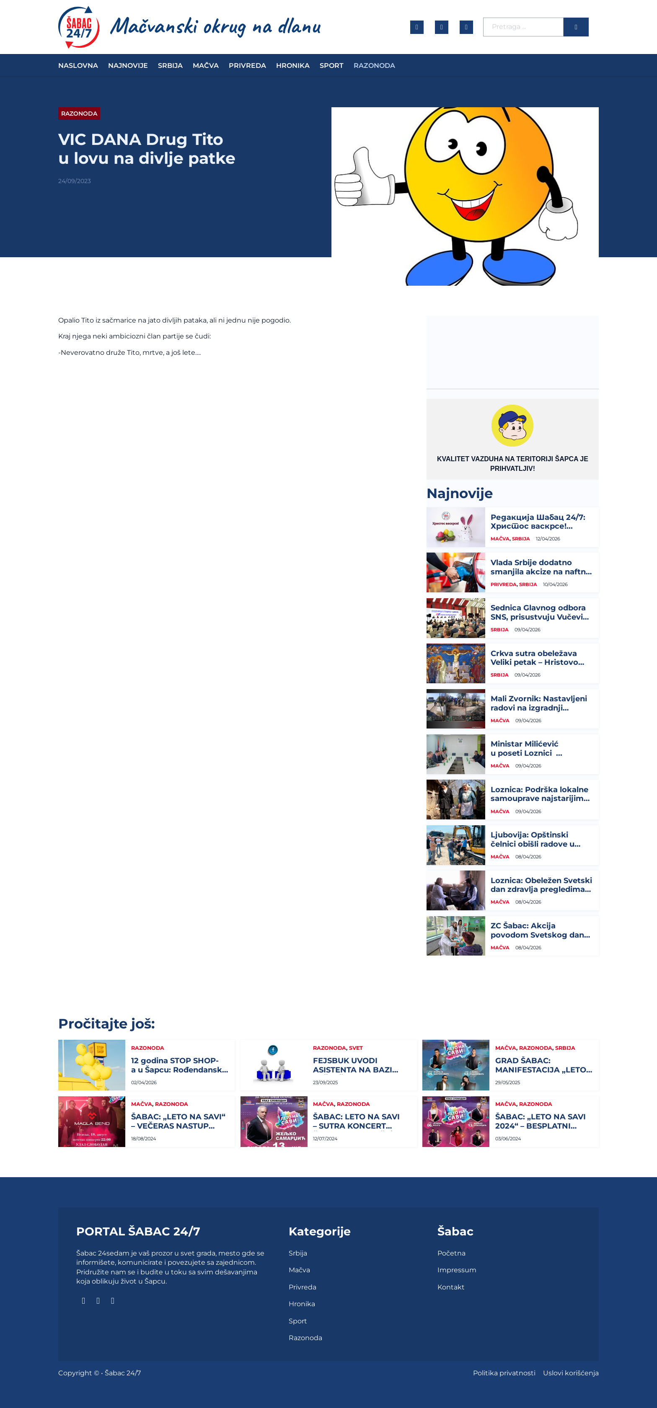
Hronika (293, 65)
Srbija (170, 65)
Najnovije (128, 65)
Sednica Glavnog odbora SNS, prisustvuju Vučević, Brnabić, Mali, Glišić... (540, 616)
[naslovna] (78, 27)
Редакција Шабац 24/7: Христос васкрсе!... (538, 522)
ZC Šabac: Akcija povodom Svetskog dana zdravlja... (540, 934)
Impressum (456, 1270)
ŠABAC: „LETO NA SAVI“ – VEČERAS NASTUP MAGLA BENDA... (178, 1125)
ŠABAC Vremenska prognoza (513, 347)
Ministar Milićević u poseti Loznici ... (526, 748)
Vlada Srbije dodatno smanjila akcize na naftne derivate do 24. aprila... (540, 571)
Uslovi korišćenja (571, 1373)
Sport (332, 65)
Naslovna (78, 65)
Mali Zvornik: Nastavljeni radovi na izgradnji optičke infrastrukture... (539, 707)
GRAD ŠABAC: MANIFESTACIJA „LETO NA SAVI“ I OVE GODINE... (540, 1074)
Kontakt (451, 1287)
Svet (356, 1048)
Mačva (206, 65)
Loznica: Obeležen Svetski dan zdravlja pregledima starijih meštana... (541, 889)
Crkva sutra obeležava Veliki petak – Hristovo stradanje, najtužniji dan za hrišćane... (538, 667)
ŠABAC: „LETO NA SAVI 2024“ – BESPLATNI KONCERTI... (540, 1125)
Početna (451, 1253)
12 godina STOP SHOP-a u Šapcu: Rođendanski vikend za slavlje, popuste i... (177, 1074)
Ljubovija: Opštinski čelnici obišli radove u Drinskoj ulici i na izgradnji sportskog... (532, 848)
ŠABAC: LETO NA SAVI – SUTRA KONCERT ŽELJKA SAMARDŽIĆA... (359, 1125)
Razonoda (374, 65)
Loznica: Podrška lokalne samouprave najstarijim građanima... (539, 798)
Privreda (247, 65)
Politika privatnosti (504, 1373)
